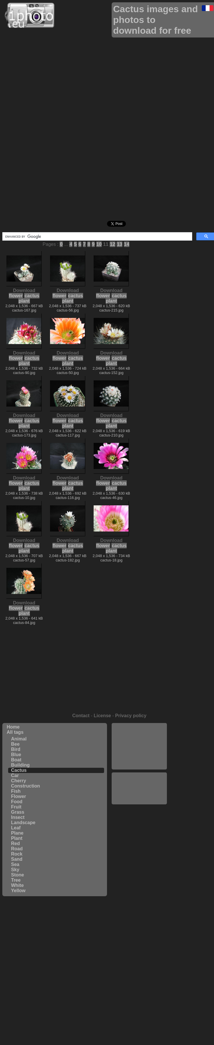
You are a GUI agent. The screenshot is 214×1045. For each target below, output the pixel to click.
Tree (16, 880)
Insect (17, 817)
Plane (17, 833)
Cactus (18, 770)
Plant (16, 838)
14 (126, 244)
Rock (16, 853)
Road (17, 848)
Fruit (16, 806)
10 (99, 244)
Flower (18, 796)
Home (13, 726)
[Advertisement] (139, 746)
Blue (16, 754)
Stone (17, 874)
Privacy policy (131, 715)
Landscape (23, 822)
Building (20, 765)
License (102, 715)
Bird (15, 749)
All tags (15, 732)
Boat (16, 759)
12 (112, 244)
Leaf (16, 827)
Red (15, 843)
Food (16, 801)
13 (119, 244)
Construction (25, 785)
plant (24, 300)
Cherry (18, 780)
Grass (17, 812)
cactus (31, 295)
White (17, 885)
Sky (15, 869)
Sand (16, 859)
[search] (96, 236)
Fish (16, 791)
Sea (15, 864)
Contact (81, 715)
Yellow (18, 890)
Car (15, 775)
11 (105, 244)
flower (16, 295)
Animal (18, 738)
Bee (15, 744)
